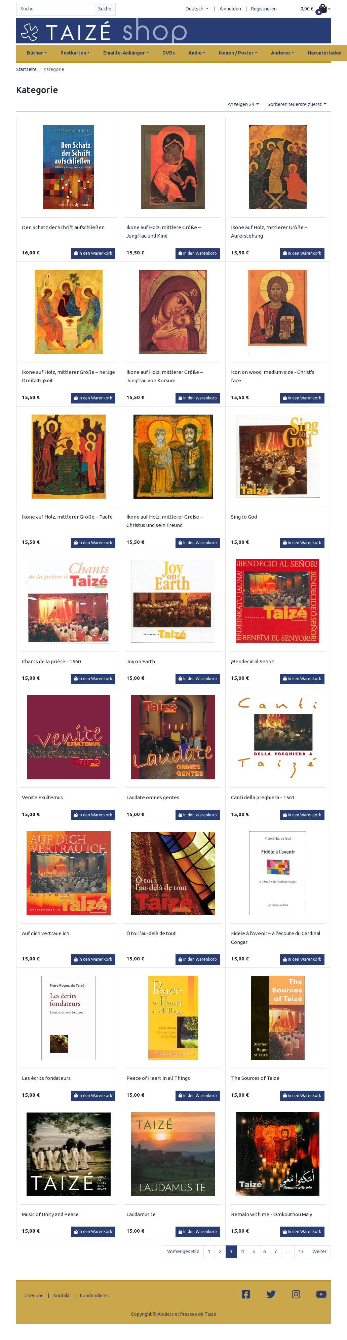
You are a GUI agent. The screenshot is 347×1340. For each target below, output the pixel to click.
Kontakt (61, 1295)
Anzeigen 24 (241, 104)
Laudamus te (141, 1214)
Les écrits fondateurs (46, 1078)
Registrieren (264, 8)
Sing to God (244, 517)
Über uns (34, 1295)
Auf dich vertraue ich (45, 933)
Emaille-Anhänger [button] (124, 53)
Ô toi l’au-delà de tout (151, 933)
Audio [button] (195, 53)
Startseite (26, 69)
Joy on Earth (140, 661)
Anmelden (230, 8)
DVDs (168, 53)
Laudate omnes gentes (152, 797)
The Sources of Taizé (255, 1078)
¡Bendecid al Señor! (252, 661)
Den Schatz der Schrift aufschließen (63, 227)
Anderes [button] (281, 53)
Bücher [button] (35, 53)
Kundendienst (94, 1295)
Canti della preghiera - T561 (263, 797)
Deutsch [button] (195, 8)
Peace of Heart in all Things (158, 1078)
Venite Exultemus (42, 797)
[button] (315, 9)
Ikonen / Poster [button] (236, 53)
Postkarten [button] (73, 53)
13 (301, 1251)
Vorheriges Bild (183, 1251)
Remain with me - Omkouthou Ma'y (271, 1214)
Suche (104, 8)
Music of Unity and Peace (50, 1214)
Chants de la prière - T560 (51, 661)
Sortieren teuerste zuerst (295, 104)
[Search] (55, 9)
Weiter (319, 1251)
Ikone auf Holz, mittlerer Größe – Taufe (67, 517)
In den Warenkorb (93, 253)
